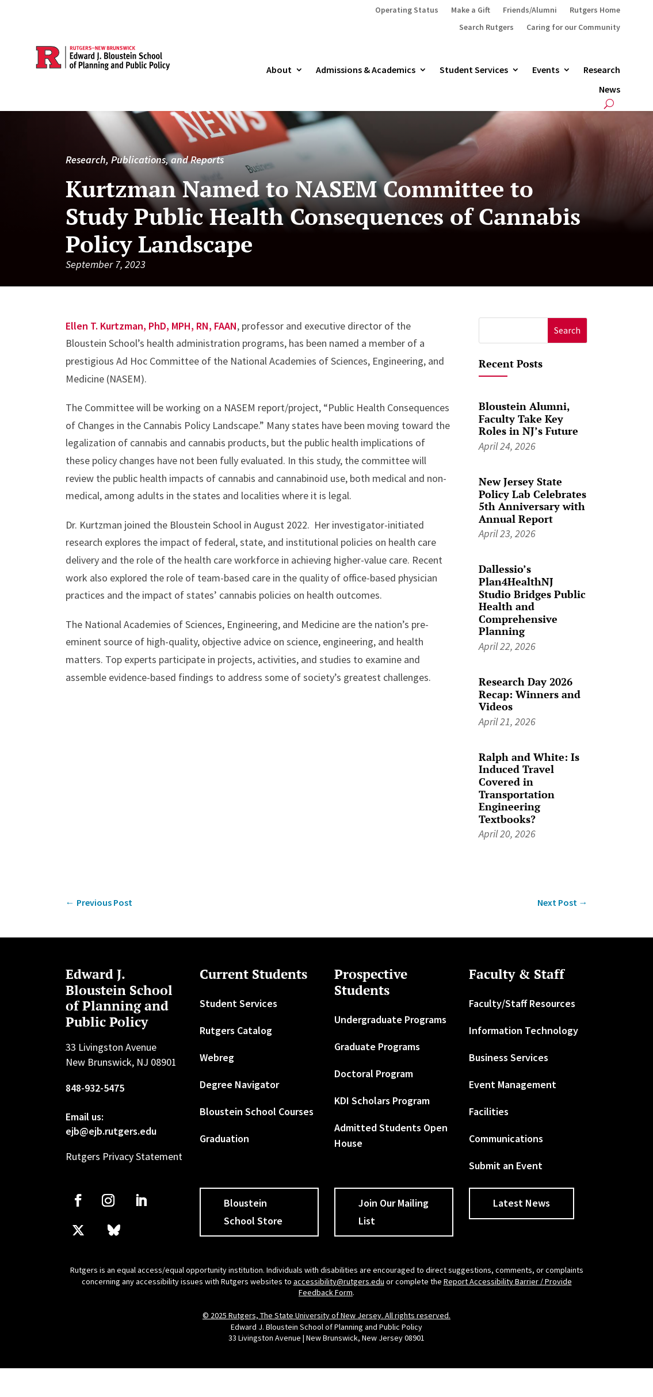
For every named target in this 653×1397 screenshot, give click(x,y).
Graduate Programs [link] (377, 1046)
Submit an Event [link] (506, 1165)
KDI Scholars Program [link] (382, 1100)
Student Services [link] (474, 70)
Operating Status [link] (406, 10)
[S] (513, 330)
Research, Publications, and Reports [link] (145, 159)
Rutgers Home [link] (595, 10)
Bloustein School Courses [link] (257, 1111)
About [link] (279, 70)
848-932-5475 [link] (95, 1087)
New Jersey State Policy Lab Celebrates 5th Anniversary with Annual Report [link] (532, 500)
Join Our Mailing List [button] (393, 1211)
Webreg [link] (217, 1057)
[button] (567, 330)
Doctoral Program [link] (373, 1073)
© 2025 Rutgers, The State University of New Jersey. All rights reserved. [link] (326, 1315)
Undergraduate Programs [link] (390, 1019)
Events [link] (545, 70)
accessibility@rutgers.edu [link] (338, 1281)
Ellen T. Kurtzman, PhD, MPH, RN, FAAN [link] (151, 325)
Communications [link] (506, 1138)
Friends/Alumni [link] (530, 10)
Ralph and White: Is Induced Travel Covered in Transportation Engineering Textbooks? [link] (529, 788)
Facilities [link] (489, 1111)
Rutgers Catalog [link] (236, 1030)
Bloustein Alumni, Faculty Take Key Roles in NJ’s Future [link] (528, 418)
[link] (99, 903)
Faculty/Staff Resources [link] (522, 1003)
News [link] (609, 90)
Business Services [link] (508, 1057)
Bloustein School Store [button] (253, 1211)
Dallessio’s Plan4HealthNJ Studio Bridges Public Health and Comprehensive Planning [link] (532, 600)
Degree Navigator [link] (239, 1084)
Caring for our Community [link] (573, 27)
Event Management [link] (512, 1084)
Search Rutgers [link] (486, 27)
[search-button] (609, 104)
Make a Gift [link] (470, 10)
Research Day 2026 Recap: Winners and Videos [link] (530, 694)
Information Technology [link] (523, 1030)
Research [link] (601, 70)
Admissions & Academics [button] (365, 70)
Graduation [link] (224, 1138)
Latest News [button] (521, 1203)
